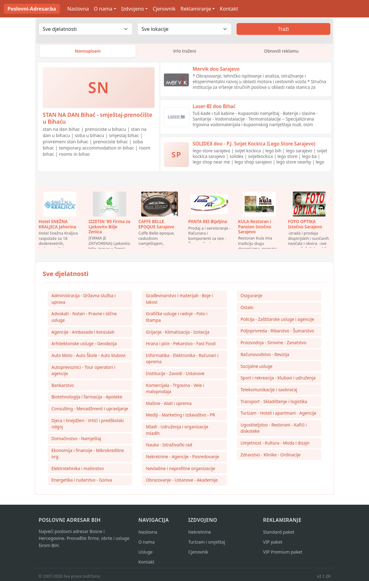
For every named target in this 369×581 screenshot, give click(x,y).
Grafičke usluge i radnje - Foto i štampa (176, 318)
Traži (283, 29)
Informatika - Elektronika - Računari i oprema (182, 360)
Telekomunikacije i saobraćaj (269, 391)
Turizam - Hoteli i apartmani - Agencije (278, 415)
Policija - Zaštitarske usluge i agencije (277, 320)
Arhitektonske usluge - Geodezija (84, 345)
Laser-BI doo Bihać (214, 107)
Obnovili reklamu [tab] (281, 52)
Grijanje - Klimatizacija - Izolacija (177, 333)
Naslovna (78, 8)
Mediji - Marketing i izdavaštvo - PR (180, 417)
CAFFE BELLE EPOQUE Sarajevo (156, 225)
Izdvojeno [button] (132, 8)
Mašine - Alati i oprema (168, 405)
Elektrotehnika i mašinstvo (77, 471)
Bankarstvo (62, 387)
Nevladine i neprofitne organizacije (180, 471)
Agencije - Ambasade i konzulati (82, 333)
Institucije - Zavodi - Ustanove (175, 375)
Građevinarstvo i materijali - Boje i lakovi (179, 300)
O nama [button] (103, 8)
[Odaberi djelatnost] (85, 29)
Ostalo (247, 309)
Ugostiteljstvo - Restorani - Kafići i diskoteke (274, 430)
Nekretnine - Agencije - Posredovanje (182, 459)
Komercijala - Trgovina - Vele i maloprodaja (175, 390)
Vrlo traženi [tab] (184, 52)
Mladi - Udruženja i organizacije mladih (177, 432)
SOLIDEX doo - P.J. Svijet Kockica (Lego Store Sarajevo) (254, 145)
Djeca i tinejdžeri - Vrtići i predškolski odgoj (87, 425)
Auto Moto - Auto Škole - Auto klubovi (88, 357)
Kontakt (229, 8)
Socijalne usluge (257, 368)
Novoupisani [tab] (87, 52)
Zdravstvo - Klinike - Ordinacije (271, 457)
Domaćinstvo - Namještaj (76, 440)
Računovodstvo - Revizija (265, 356)
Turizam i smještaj (206, 544)
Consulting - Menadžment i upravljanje (89, 410)
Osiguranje (251, 297)
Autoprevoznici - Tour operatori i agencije (83, 372)
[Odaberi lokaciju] (184, 29)
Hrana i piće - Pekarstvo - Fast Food (180, 345)
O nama (146, 544)
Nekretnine (199, 534)
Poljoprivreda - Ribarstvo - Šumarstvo (277, 332)
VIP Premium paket (282, 554)
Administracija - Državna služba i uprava (83, 300)
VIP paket (272, 544)
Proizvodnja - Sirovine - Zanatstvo (273, 344)
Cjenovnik (164, 8)
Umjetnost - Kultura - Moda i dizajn (275, 445)
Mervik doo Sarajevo (216, 70)
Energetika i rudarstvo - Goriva (81, 482)
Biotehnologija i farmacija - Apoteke (86, 399)
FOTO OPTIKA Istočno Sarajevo (305, 225)
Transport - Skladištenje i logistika (274, 403)
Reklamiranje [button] (195, 8)
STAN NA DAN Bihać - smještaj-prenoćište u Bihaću (97, 119)
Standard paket (278, 534)
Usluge (145, 554)
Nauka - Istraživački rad (169, 447)
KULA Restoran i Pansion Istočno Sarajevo (254, 228)
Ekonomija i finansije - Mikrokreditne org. (87, 455)
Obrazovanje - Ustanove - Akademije (182, 482)
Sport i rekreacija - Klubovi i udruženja (278, 380)
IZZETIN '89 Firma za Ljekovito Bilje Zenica (109, 228)
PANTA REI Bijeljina (207, 223)
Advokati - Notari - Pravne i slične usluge (84, 318)
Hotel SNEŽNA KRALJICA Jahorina (57, 225)
